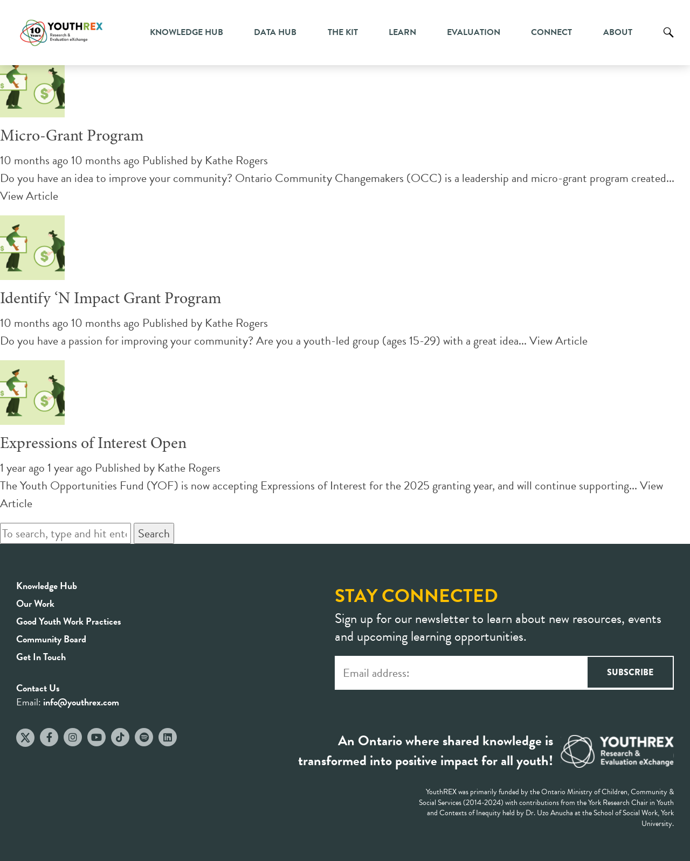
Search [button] (154, 533)
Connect (551, 32)
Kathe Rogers (236, 160)
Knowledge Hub (186, 32)
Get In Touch (41, 656)
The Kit (343, 32)
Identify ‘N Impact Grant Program (111, 299)
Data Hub (275, 32)
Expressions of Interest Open (93, 444)
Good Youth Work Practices (68, 621)
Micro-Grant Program (72, 137)
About (617, 32)
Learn (402, 32)
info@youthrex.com (81, 702)
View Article (29, 196)
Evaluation (473, 32)
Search (668, 40)
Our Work (35, 603)
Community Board (51, 639)
